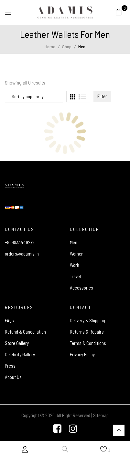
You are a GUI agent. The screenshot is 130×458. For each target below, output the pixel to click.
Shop (66, 46)
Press (10, 366)
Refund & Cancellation (25, 332)
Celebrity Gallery (20, 354)
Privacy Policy (82, 354)
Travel (75, 276)
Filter (102, 96)
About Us (13, 377)
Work (74, 265)
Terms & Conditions (88, 343)
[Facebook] (57, 429)
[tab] (72, 96)
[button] (118, 12)
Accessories (81, 288)
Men (73, 242)
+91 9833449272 (20, 242)
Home (50, 46)
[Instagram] (73, 429)
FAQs (9, 320)
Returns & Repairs (87, 332)
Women (76, 254)
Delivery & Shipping (87, 320)
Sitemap (101, 415)
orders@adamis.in (22, 254)
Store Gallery (17, 343)
